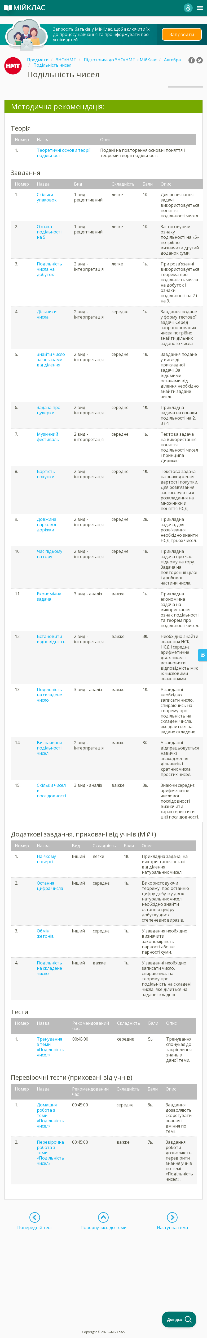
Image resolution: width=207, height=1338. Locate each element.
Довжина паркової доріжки (46, 524)
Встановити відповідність (51, 639)
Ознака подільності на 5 (49, 232)
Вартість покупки (46, 474)
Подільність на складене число (49, 695)
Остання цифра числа (50, 885)
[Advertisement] (103, 1267)
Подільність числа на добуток (49, 269)
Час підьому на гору (49, 553)
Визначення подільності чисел (49, 748)
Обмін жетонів (45, 933)
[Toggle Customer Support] (179, 1319)
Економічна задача (49, 596)
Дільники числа (46, 314)
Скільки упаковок (47, 197)
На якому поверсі (46, 859)
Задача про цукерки (48, 410)
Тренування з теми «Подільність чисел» (50, 1047)
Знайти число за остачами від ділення (51, 359)
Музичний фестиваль (48, 436)
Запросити (181, 34)
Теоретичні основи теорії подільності (63, 152)
